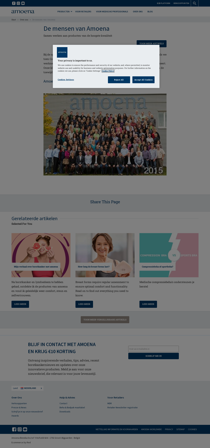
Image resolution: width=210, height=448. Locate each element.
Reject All (119, 79)
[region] (106, 66)
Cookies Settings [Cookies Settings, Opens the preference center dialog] (66, 79)
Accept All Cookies (143, 79)
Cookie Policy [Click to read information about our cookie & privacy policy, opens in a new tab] (108, 71)
